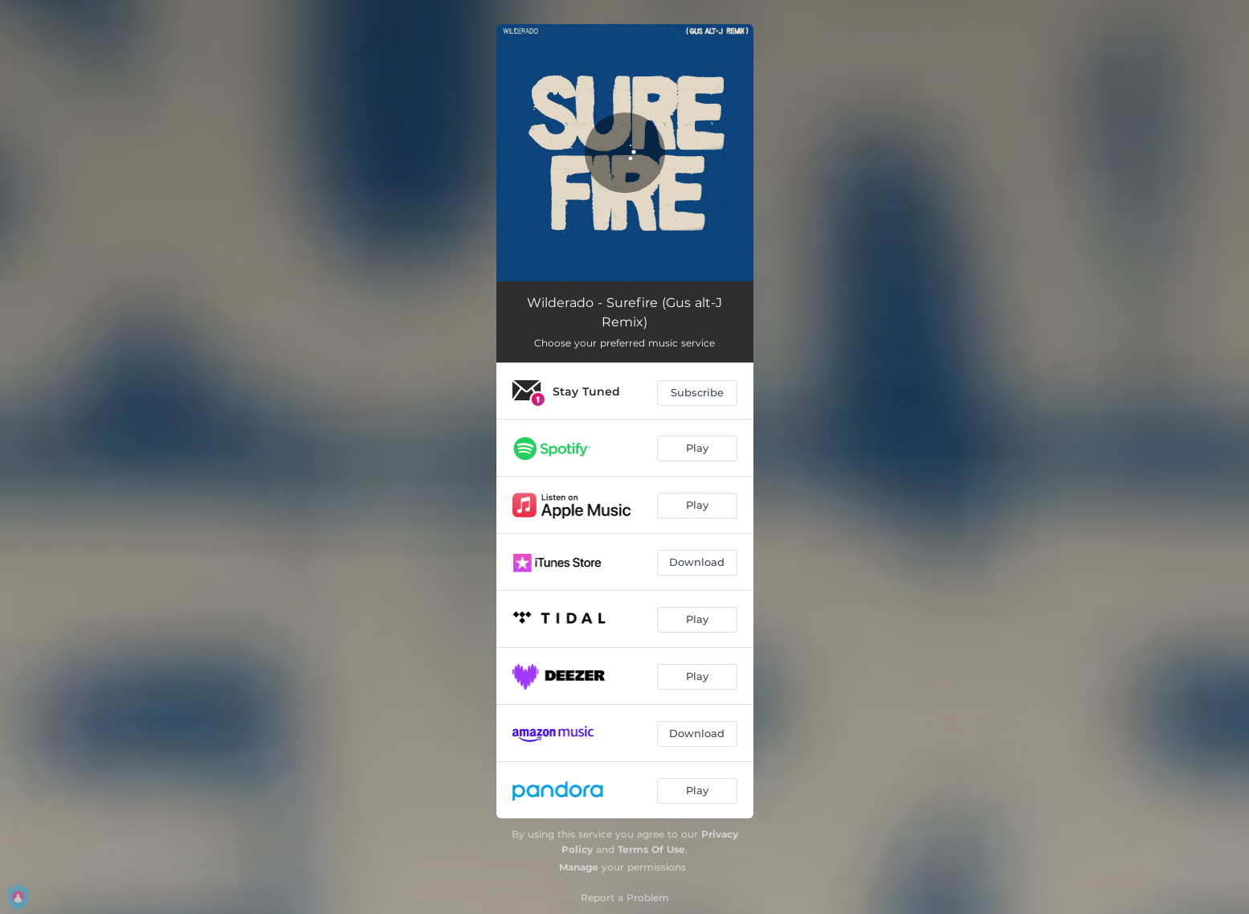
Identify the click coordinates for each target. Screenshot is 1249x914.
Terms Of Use (651, 849)
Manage (578, 867)
